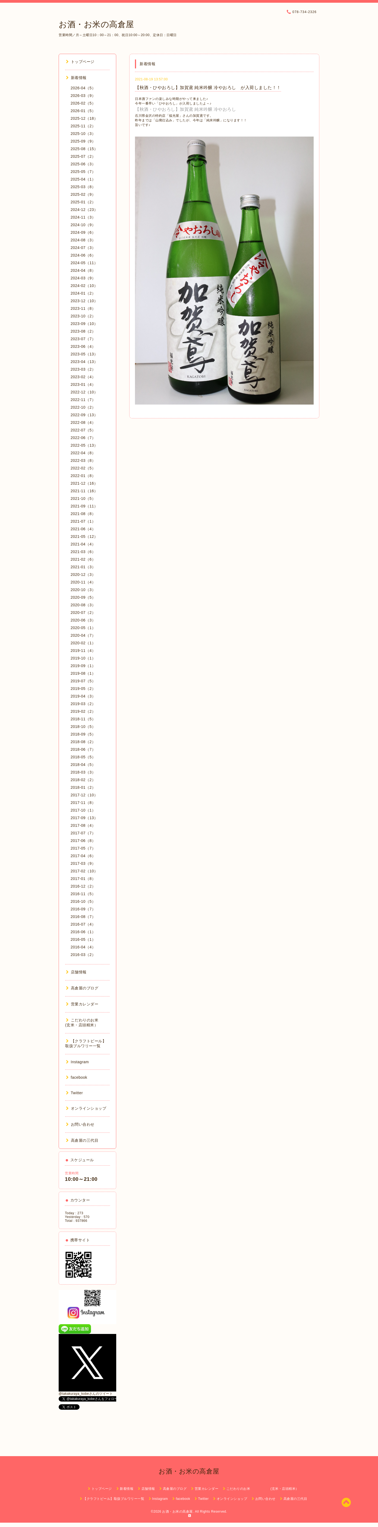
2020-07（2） (83, 612)
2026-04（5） (83, 88)
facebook (76, 1077)
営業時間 (71, 1173)
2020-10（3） (83, 590)
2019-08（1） (83, 673)
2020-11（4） (83, 582)
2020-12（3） (83, 574)
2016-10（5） (83, 901)
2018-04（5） (83, 764)
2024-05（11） (84, 263)
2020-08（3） (83, 605)
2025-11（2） (83, 126)
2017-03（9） (83, 863)
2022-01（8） (83, 476)
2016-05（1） (83, 939)
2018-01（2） (83, 787)
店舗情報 (76, 972)
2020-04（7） (83, 635)
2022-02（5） (83, 468)
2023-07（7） (83, 339)
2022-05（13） (84, 445)
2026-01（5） (83, 111)
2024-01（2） (83, 293)
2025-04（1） (83, 179)
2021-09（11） (84, 506)
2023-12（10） (84, 301)
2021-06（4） (83, 529)
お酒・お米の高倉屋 (96, 24)
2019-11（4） (83, 650)
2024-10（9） (83, 225)
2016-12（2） (83, 886)
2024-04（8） (83, 270)
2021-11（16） (84, 491)
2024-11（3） (83, 217)
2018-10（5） (83, 726)
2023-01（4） (83, 384)
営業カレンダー (82, 1004)
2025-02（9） (83, 194)
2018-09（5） (83, 734)
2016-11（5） (83, 894)
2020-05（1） (83, 628)
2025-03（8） (83, 187)
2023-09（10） (84, 323)
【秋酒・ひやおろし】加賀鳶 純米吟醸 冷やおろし (185, 109)
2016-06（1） (83, 932)
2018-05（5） (83, 757)
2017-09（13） (84, 818)
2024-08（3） (83, 240)
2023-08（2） (83, 331)
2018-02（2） (83, 780)
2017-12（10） (84, 795)
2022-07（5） (83, 430)
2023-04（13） (84, 361)
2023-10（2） (83, 316)
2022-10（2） (83, 407)
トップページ (80, 61)
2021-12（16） (84, 483)
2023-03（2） (83, 369)
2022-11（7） (83, 399)
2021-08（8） (83, 514)
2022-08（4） (83, 422)
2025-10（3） (83, 133)
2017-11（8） (83, 802)
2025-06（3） (83, 164)
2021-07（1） (83, 521)
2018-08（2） (83, 742)
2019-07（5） (83, 681)
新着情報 (76, 77)
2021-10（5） (83, 498)
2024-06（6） (83, 255)
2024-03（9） (83, 278)
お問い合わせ (80, 1124)
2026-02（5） (83, 103)
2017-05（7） (83, 848)
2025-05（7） (83, 171)
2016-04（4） (83, 947)
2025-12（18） (84, 118)
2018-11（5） (83, 719)
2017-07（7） (83, 833)
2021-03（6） (83, 552)
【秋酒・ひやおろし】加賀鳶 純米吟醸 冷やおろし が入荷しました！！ (208, 87)
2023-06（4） (83, 346)
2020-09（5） (83, 597)
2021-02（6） (83, 559)
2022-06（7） (83, 438)
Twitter (74, 1093)
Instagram (77, 1062)
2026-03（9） (83, 95)
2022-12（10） (84, 392)
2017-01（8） (83, 878)
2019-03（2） (83, 704)
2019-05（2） (83, 688)
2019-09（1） (83, 666)
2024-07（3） (83, 247)
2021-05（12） (84, 536)
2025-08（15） (84, 149)
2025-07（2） (83, 156)
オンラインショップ (86, 1108)
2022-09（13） (84, 415)
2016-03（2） (83, 954)
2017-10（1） (83, 810)
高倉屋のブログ (82, 988)
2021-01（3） (83, 567)
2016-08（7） (83, 916)
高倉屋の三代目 (82, 1140)
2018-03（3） (83, 772)
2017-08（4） (83, 825)
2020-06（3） (83, 620)
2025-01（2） (83, 202)
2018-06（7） (83, 749)
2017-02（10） (84, 871)
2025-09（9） (83, 141)
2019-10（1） (83, 658)
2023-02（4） (83, 377)
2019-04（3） (83, 696)
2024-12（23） (84, 209)
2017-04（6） (83, 856)
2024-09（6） (83, 232)
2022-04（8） (83, 453)
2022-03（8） (83, 460)
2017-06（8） (83, 840)
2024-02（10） (84, 285)
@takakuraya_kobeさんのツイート (86, 1394)
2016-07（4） (83, 924)
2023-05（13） (84, 354)
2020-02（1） (83, 643)
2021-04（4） (83, 544)
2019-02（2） (83, 711)
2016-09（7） (83, 909)
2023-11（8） (83, 308)
